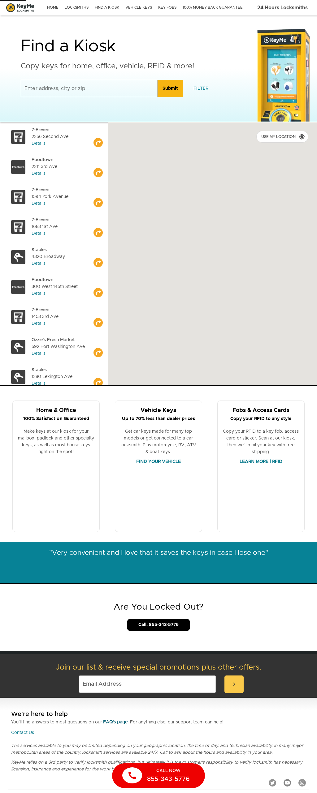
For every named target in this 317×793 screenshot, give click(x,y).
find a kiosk (107, 7)
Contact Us (22, 733)
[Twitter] (272, 783)
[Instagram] (302, 783)
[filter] (201, 88)
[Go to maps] (100, 137)
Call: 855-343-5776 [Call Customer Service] (158, 625)
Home (53, 7)
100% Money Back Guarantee (213, 7)
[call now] (158, 775)
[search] (170, 88)
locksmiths (77, 7)
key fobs (167, 7)
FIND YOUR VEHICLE (158, 462)
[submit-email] (234, 684)
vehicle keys (138, 7)
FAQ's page (115, 722)
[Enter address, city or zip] (89, 88)
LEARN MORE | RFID (261, 462)
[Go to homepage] (20, 7)
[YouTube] (287, 783)
